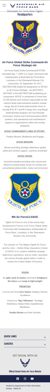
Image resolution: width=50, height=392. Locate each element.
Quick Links (10, 336)
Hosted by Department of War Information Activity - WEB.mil (23, 387)
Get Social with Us (25, 355)
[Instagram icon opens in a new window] (25, 379)
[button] (4, 5)
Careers (8, 343)
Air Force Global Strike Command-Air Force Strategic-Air (25, 64)
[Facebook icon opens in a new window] (18, 379)
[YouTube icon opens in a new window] (32, 379)
